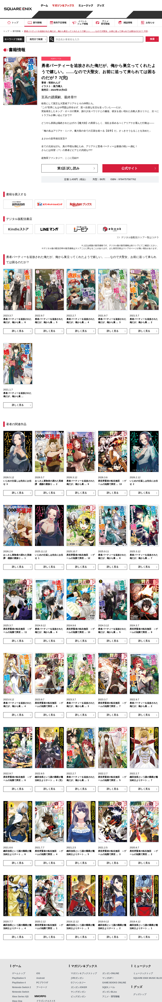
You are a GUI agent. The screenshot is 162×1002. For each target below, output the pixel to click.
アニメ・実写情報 (111, 996)
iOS (38, 973)
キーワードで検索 (13, 39)
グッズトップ (139, 994)
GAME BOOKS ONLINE (114, 982)
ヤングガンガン (78, 992)
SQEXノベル (108, 987)
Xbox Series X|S (20, 996)
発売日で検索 (36, 39)
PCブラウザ (42, 982)
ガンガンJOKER (79, 987)
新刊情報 (17, 31)
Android (40, 978)
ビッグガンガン (78, 996)
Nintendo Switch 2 (21, 987)
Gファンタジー (78, 982)
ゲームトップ (18, 973)
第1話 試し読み (68, 168)
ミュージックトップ (143, 973)
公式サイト (129, 168)
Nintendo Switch (20, 992)
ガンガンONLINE (110, 973)
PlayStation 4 (19, 982)
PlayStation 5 (19, 978)
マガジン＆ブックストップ (84, 973)
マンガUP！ (108, 978)
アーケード (41, 987)
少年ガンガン (77, 978)
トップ (6, 31)
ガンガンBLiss (109, 992)
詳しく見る (18, 331)
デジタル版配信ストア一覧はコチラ (140, 237)
